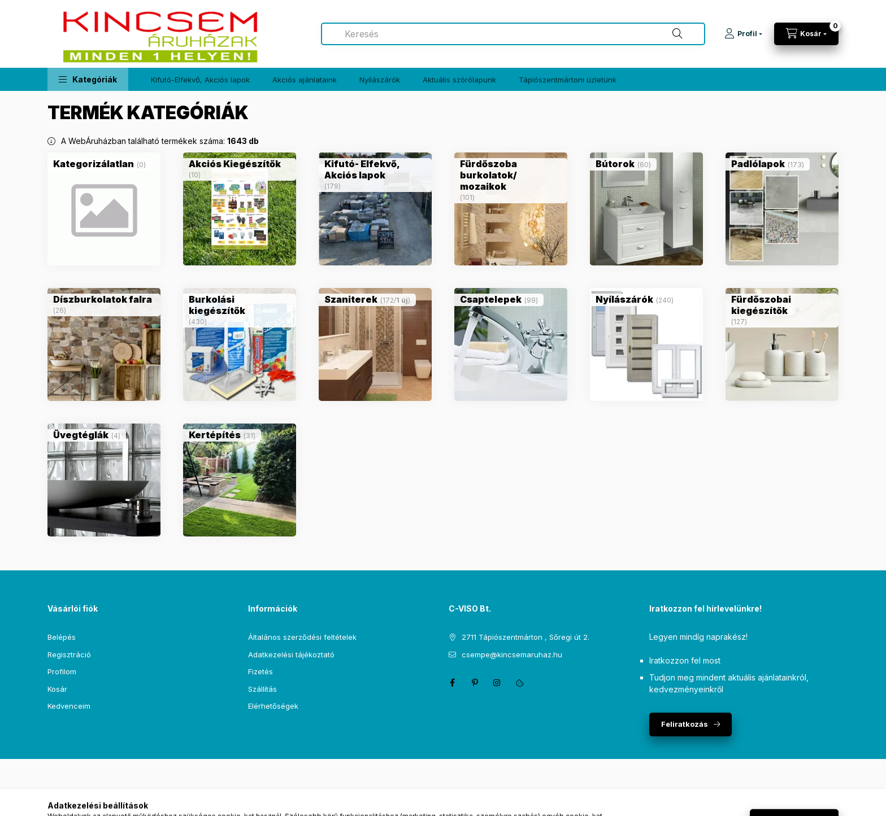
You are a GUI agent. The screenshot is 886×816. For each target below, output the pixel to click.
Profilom (61, 671)
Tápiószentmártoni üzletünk (567, 79)
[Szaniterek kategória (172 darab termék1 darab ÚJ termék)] (350, 299)
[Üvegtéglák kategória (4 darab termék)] (80, 434)
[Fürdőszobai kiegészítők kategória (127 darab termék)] (782, 305)
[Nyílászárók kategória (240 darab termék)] (624, 299)
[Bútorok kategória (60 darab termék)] (615, 163)
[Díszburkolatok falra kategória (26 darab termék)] (102, 299)
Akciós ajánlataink (304, 79)
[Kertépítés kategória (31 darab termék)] (215, 434)
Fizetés (260, 671)
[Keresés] (677, 34)
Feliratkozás (684, 723)
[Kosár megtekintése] (806, 34)
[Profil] (743, 34)
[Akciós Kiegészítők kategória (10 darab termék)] (235, 163)
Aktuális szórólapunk (459, 79)
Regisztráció (69, 654)
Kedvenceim (68, 705)
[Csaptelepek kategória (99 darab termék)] (491, 299)
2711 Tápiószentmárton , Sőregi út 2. (525, 637)
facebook (452, 682)
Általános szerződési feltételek (302, 637)
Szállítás (262, 688)
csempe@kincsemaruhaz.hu (512, 654)
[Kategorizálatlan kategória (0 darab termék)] (93, 163)
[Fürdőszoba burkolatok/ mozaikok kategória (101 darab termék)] (511, 175)
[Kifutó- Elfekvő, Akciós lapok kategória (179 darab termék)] (375, 169)
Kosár (57, 688)
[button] (87, 79)
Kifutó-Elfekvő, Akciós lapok (200, 79)
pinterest (474, 682)
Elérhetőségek (273, 705)
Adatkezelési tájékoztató (291, 654)
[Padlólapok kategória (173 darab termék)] (758, 163)
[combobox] (513, 34)
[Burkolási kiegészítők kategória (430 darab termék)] (239, 305)
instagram (497, 682)
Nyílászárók (379, 79)
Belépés (61, 637)
